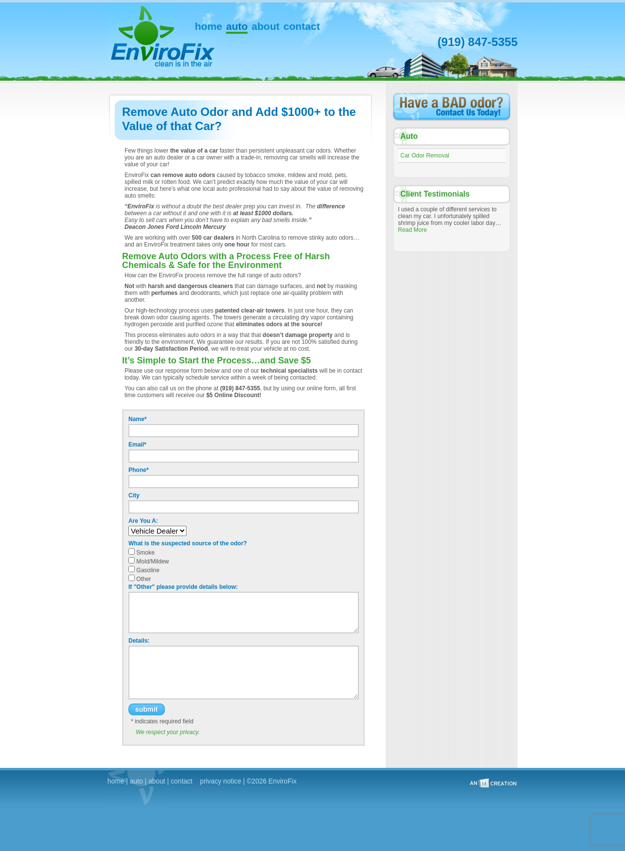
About (265, 27)
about (157, 781)
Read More (412, 229)
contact (181, 781)
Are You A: (143, 520)
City (134, 495)
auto (136, 781)
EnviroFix (142, 20)
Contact (302, 27)
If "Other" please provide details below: (183, 586)
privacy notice (220, 781)
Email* (137, 444)
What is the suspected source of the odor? (187, 543)
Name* (137, 419)
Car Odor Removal (424, 155)
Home (208, 27)
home (116, 781)
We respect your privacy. (168, 732)
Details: (138, 640)
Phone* (138, 470)
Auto (237, 27)
